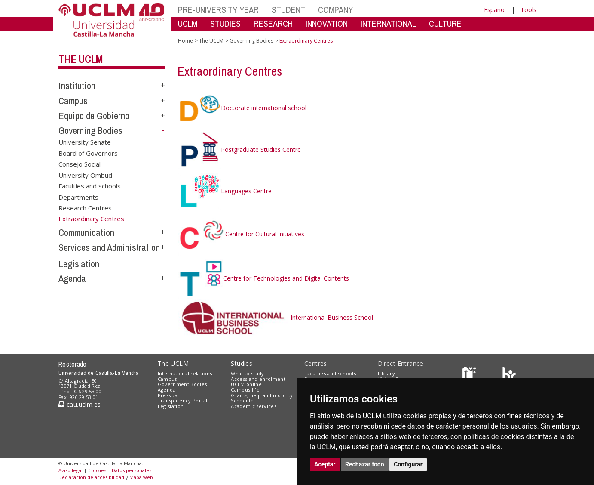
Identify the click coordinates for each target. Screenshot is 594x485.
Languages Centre (225, 191)
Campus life (245, 389)
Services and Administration (109, 247)
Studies (241, 363)
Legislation (78, 263)
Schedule (242, 400)
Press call (169, 395)
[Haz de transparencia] (470, 375)
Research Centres (85, 208)
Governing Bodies (90, 130)
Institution (76, 85)
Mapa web (141, 477)
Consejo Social (79, 164)
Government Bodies (182, 384)
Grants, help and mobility (262, 395)
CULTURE (445, 23)
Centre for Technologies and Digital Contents (263, 278)
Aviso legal (70, 470)
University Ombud (85, 174)
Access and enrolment (258, 379)
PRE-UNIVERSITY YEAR (218, 9)
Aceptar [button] (325, 464)
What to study (247, 373)
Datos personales (131, 470)
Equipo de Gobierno (93, 115)
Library (386, 373)
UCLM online (246, 384)
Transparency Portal (182, 400)
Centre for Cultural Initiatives (241, 234)
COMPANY (335, 9)
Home (185, 40)
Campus (73, 100)
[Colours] (509, 375)
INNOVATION (327, 23)
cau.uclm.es (79, 404)
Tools (528, 10)
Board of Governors (88, 152)
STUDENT (288, 9)
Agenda (72, 278)
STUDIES (225, 23)
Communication (86, 232)
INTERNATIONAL (388, 23)
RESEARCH (273, 23)
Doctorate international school (242, 108)
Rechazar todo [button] (364, 464)
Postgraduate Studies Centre (239, 149)
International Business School (275, 317)
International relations (185, 373)
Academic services (253, 406)
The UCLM (80, 59)
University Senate (84, 142)
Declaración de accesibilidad (91, 477)
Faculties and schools (89, 186)
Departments (78, 196)
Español (495, 10)
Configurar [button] (408, 464)
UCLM (187, 23)
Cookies (97, 470)
